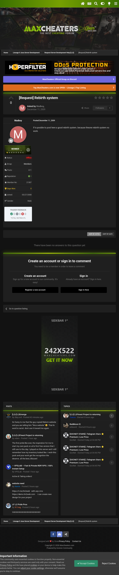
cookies (33, 565)
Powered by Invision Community (59, 548)
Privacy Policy (64, 541)
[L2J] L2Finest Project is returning (27, 435)
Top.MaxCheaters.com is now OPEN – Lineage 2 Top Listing (59, 88)
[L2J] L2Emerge (19, 414)
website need (18, 483)
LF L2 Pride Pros (19, 504)
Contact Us (76, 541)
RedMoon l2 (75, 424)
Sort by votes (94, 234)
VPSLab (18, 472)
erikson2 (73, 427)
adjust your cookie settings (32, 568)
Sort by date (108, 234)
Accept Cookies (86, 563)
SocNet (73, 440)
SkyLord (18, 417)
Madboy (40, 106)
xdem (17, 438)
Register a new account (35, 290)
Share (85, 108)
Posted (33, 417)
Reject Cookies (108, 563)
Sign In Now (83, 290)
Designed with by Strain (48, 541)
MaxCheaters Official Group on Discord (59, 79)
